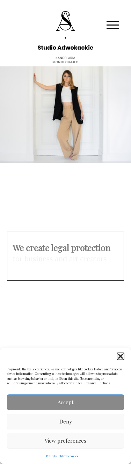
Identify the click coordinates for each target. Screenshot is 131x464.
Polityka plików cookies (62, 456)
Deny (65, 421)
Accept (66, 402)
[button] (120, 356)
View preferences (65, 440)
